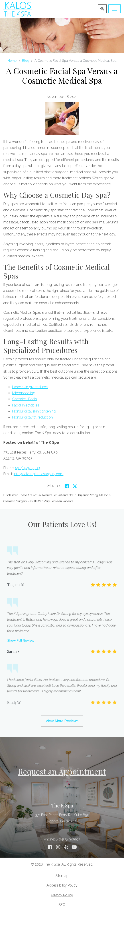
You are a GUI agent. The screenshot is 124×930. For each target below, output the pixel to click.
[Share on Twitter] (75, 486)
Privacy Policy (62, 895)
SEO (62, 905)
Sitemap (62, 876)
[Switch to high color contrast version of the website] (102, 8)
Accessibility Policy (62, 885)
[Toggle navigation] (114, 8)
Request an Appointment (62, 771)
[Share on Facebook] (67, 486)
